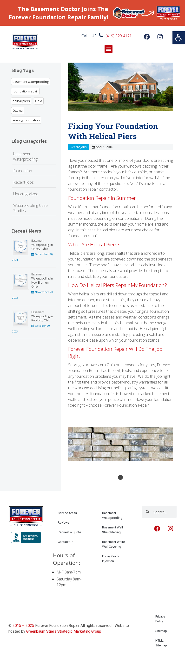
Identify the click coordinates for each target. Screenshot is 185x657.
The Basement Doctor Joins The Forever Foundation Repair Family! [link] (58, 13)
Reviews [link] (63, 522)
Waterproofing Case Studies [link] (30, 208)
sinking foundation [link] (26, 120)
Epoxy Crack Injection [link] (110, 558)
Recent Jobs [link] (23, 182)
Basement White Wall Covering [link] (113, 544)
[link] (178, 37)
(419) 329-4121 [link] (119, 36)
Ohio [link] (38, 101)
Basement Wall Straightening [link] (112, 530)
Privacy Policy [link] (160, 619)
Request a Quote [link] (69, 532)
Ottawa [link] (18, 110)
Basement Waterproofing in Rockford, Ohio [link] (42, 316)
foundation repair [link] (25, 91)
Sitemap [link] (161, 631)
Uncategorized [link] (25, 193)
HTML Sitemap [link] (161, 643)
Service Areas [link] (67, 513)
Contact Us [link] (65, 542)
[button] (108, 49)
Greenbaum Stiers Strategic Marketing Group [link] (63, 631)
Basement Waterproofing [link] (112, 515)
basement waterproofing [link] (31, 81)
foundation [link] (22, 170)
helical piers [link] (21, 101)
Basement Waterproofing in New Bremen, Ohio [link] (42, 280)
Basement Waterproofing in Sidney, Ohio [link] (42, 245)
